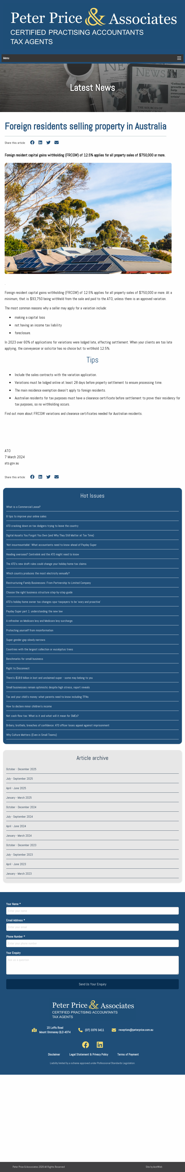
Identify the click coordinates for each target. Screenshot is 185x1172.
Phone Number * (92, 941)
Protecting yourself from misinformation (29, 630)
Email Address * (92, 924)
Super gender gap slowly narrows (25, 640)
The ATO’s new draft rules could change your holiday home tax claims (46, 564)
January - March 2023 (19, 874)
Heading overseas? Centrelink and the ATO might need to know (42, 554)
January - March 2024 (19, 836)
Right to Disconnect (18, 668)
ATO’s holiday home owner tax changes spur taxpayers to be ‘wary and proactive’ (53, 602)
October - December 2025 (21, 769)
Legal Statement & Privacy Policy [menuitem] (88, 1054)
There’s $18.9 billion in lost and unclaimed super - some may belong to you (49, 678)
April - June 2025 (16, 788)
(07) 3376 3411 (91, 1030)
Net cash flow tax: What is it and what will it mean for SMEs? (42, 716)
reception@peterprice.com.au (132, 1030)
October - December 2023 (21, 845)
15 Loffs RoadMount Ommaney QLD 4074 (51, 1030)
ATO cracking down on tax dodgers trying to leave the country (42, 526)
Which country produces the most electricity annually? (38, 573)
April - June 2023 (16, 864)
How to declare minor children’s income (29, 706)
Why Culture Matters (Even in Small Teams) (31, 735)
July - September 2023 (19, 855)
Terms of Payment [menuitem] (128, 1054)
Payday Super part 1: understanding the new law (34, 611)
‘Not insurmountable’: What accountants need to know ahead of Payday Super (51, 545)
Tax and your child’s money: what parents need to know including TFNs (47, 697)
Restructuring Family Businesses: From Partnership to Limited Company (48, 583)
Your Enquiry (92, 962)
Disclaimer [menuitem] (54, 1054)
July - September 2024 (19, 817)
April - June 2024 (16, 826)
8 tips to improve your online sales (26, 516)
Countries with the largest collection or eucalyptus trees (39, 649)
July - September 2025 (19, 779)
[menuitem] (85, 1045)
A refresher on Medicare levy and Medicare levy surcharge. (39, 621)
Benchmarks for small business (24, 659)
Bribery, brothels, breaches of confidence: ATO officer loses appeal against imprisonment (57, 725)
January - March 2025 (19, 798)
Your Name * (92, 908)
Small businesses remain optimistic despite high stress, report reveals (48, 687)
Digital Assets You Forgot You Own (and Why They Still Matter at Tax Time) (50, 535)
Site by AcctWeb (154, 1167)
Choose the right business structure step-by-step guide (39, 592)
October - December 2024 (21, 807)
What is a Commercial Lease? (23, 507)
